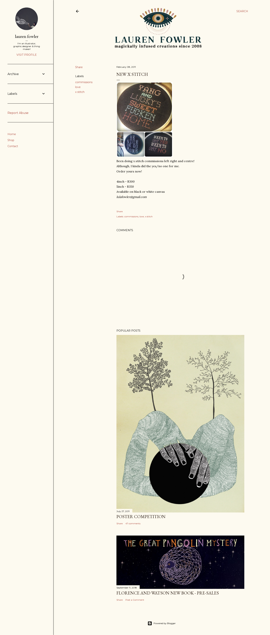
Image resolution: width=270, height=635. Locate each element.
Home (12, 134)
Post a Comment (134, 599)
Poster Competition (141, 516)
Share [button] (79, 67)
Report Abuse (18, 113)
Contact (13, 146)
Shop (11, 140)
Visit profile (26, 54)
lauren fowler (26, 36)
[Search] (242, 11)
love (78, 87)
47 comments (132, 523)
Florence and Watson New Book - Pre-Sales (167, 593)
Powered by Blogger (162, 623)
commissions (83, 82)
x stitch (80, 92)
